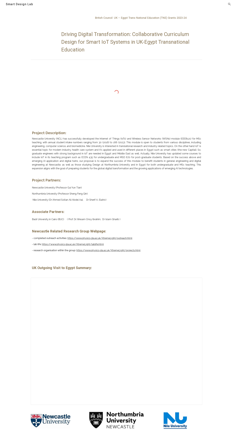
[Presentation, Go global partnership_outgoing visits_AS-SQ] (116, 341)
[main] (109, 17)
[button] (229, 4)
